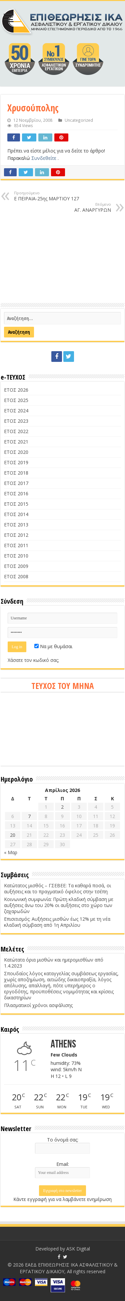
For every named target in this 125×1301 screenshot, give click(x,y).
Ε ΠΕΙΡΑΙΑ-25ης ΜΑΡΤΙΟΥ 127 (48, 196)
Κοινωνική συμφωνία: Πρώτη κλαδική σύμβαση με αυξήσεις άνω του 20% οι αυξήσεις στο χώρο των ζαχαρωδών (58, 905)
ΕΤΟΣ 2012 (16, 535)
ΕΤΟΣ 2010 (16, 556)
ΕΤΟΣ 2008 (16, 576)
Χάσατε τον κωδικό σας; (33, 660)
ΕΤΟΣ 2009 (16, 566)
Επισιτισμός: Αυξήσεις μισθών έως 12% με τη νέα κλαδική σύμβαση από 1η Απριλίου (57, 922)
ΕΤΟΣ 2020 (16, 452)
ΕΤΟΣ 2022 (16, 431)
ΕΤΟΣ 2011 (16, 545)
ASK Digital (78, 1248)
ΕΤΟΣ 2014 (16, 514)
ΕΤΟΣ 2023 (16, 421)
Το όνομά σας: (62, 1139)
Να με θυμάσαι (53, 646)
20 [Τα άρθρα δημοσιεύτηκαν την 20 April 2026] (12, 835)
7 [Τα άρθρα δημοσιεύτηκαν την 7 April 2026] (29, 816)
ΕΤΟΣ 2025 (16, 400)
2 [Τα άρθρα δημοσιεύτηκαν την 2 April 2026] (62, 807)
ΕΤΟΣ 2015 (16, 504)
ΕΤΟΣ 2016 (16, 493)
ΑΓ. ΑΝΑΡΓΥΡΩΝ (77, 207)
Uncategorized (79, 120)
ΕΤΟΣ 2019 (16, 462)
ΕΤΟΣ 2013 (16, 524)
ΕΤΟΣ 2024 (16, 410)
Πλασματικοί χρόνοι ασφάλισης (38, 1005)
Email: (62, 1164)
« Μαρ (10, 852)
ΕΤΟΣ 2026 (16, 390)
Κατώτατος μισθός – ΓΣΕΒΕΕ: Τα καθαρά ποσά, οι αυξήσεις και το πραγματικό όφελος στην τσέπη (57, 888)
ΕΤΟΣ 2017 (16, 483)
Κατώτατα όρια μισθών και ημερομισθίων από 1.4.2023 (53, 963)
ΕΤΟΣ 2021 (16, 441)
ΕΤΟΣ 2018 (16, 473)
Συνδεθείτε (44, 158)
